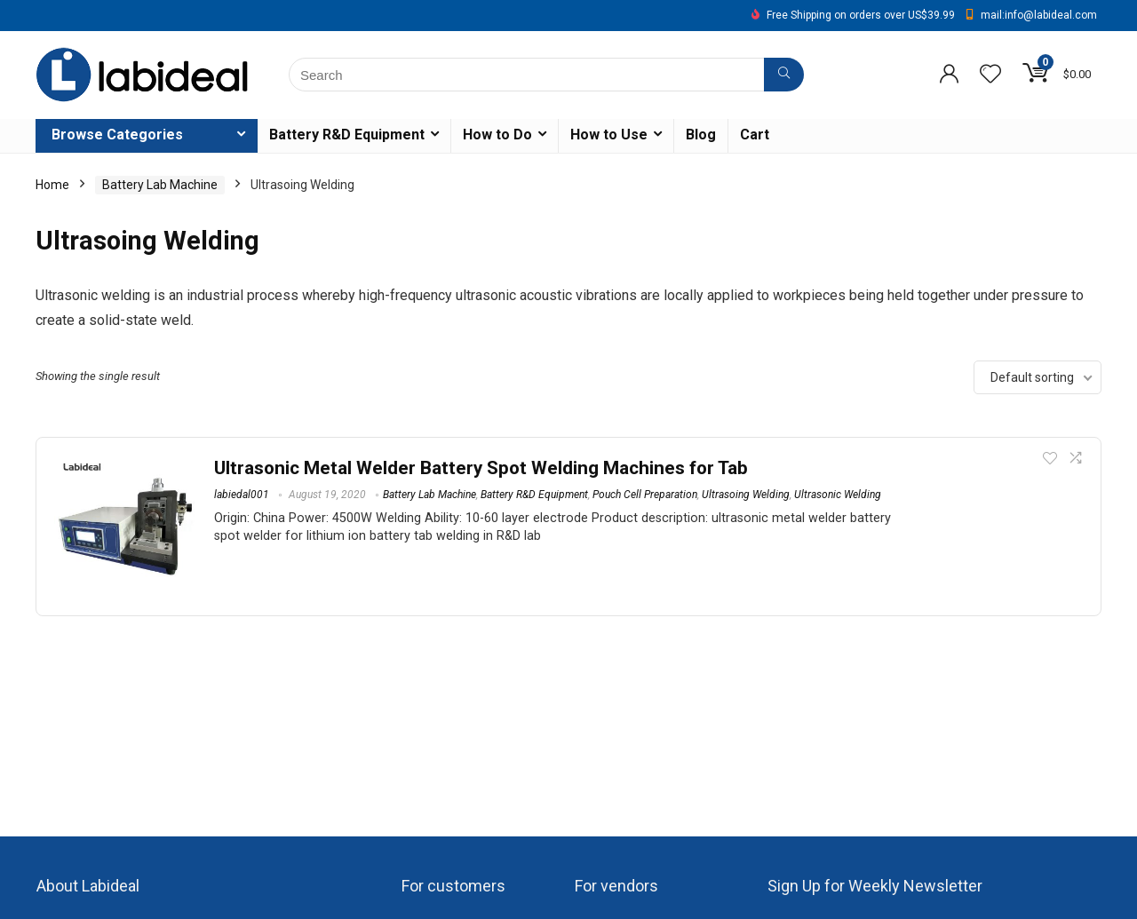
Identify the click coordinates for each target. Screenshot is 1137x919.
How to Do (497, 134)
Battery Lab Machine (160, 185)
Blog (701, 134)
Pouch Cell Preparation (644, 494)
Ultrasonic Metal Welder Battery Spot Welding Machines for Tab (481, 468)
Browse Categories (117, 134)
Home (52, 185)
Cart (754, 134)
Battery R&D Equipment (347, 134)
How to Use (609, 134)
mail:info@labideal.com (1039, 15)
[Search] (784, 74)
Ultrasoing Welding (746, 494)
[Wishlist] (990, 75)
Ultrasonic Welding (837, 494)
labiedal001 (241, 494)
